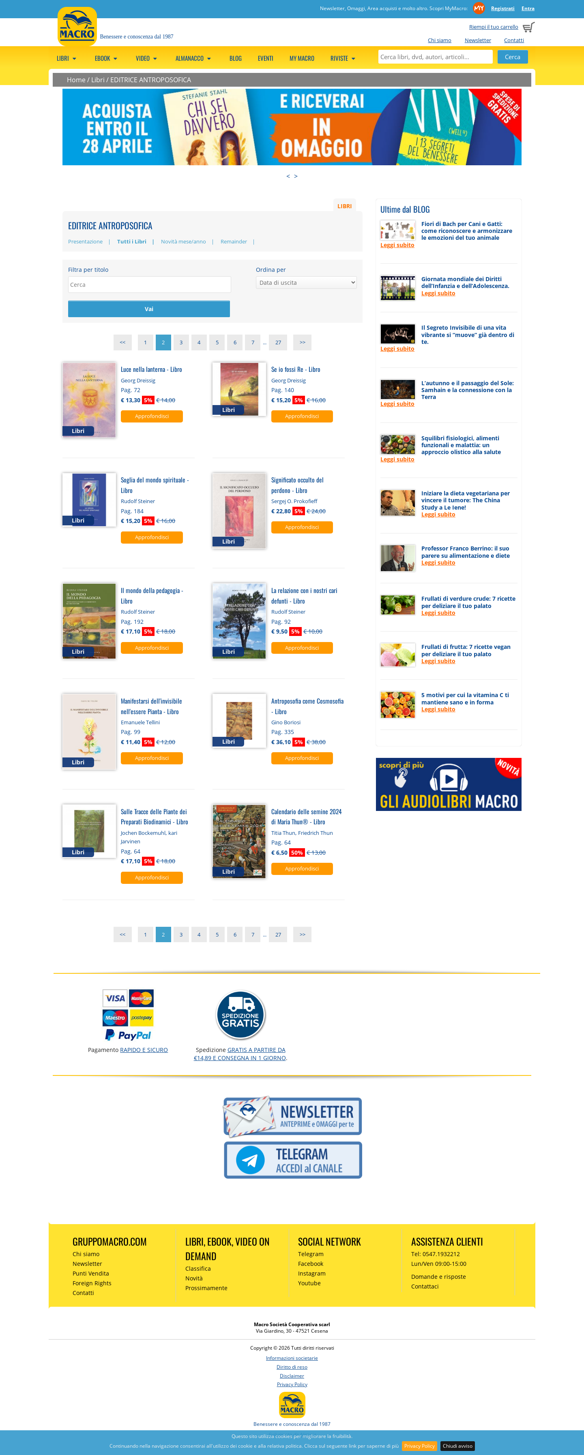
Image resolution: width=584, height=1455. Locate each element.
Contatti (514, 40)
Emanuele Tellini (140, 723)
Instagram (312, 1274)
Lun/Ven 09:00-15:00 (438, 1265)
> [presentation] (296, 176)
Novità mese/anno (183, 241)
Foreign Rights (92, 1284)
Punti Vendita (91, 1274)
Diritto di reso (292, 1368)
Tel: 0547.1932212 (435, 1255)
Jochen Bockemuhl (143, 834)
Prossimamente (206, 1289)
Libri (68, 57)
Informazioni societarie (292, 1359)
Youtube (309, 1284)
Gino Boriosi (286, 723)
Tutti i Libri (131, 241)
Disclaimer (292, 1377)
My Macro (302, 57)
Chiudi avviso (457, 1445)
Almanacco (194, 57)
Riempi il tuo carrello (493, 26)
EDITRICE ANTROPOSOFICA (150, 79)
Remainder (234, 241)
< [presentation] (288, 176)
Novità (194, 1279)
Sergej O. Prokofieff (294, 502)
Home (76, 79)
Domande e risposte (438, 1278)
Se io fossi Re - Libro (295, 370)
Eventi (265, 57)
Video (147, 57)
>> (302, 344)
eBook (107, 57)
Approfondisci (152, 417)
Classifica (198, 1270)
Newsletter (478, 40)
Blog (236, 57)
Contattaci (425, 1287)
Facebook (310, 1265)
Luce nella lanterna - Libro (151, 370)
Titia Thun (283, 834)
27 (278, 344)
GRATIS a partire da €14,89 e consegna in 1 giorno (240, 1055)
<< (122, 344)
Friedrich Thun (315, 834)
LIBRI (344, 205)
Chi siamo (439, 40)
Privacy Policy (419, 1445)
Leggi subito (397, 245)
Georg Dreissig (138, 381)
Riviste (344, 57)
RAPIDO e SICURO (144, 1051)
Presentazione (85, 241)
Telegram (311, 1255)
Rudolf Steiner (138, 502)
